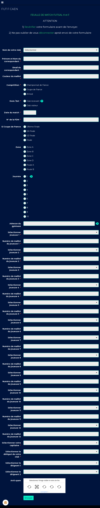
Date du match (11, 112)
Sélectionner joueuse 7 (14, 338)
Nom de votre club (11, 50)
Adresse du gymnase (15, 224)
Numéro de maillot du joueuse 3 (11, 277)
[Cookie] (5, 503)
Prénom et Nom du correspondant (11, 60)
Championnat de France (36, 85)
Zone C (28, 156)
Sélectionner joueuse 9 (14, 373)
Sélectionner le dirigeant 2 (13, 473)
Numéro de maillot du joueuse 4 (11, 295)
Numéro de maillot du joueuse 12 (11, 435)
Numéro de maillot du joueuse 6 (11, 330)
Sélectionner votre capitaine (11, 444)
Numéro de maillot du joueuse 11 (11, 417)
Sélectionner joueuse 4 (14, 286)
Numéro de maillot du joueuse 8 (11, 365)
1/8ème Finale (31, 126)
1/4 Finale (29, 131)
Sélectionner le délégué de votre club (12, 454)
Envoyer (28, 498)
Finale (27, 140)
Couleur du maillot (11, 76)
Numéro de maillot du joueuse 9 (11, 382)
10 (26, 216)
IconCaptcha (43, 492)
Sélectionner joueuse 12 (14, 426)
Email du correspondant (12, 68)
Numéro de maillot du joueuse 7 (11, 347)
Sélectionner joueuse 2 (14, 251)
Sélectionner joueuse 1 (14, 233)
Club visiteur (30, 105)
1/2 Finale (29, 135)
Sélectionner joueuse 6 (14, 321)
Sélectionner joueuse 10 (14, 391)
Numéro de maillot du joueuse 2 (11, 259)
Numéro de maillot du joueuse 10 (11, 400)
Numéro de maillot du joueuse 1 (11, 242)
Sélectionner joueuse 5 (14, 303)
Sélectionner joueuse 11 (14, 409)
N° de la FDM (13, 119)
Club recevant (31, 101)
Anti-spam (16, 480)
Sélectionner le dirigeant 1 (13, 464)
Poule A (28, 165)
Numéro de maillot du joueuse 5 (11, 312)
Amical (28, 94)
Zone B (28, 151)
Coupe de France (32, 89)
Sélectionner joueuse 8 (14, 356)
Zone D (28, 160)
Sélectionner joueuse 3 (14, 268)
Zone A (28, 147)
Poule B (28, 169)
